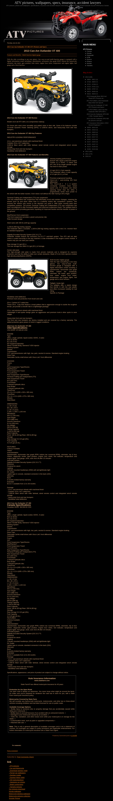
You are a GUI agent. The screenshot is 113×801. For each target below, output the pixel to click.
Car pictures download (17, 789)
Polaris (89, 61)
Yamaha (89, 65)
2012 (87, 151)
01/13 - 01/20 (91, 146)
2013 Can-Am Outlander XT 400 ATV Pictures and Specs (27, 47)
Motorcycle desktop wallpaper (19, 794)
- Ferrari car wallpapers (17, 773)
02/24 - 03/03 (91, 132)
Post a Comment (12, 751)
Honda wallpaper (15, 791)
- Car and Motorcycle (16, 768)
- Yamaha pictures (15, 787)
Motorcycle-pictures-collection (19, 796)
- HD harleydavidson (16, 780)
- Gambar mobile (15, 775)
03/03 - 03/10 (91, 130)
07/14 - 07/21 (91, 87)
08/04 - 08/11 (91, 79)
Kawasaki (90, 55)
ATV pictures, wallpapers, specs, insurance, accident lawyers (58, 3)
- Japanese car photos (17, 782)
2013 (87, 77)
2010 (87, 156)
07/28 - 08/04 (91, 82)
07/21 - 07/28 (91, 84)
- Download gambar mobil (18, 771)
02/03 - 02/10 (91, 139)
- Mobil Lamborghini (16, 784)
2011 (87, 154)
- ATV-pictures (14, 766)
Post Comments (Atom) (25, 757)
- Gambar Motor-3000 (17, 777)
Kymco (89, 59)
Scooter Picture (14, 798)
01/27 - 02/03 (91, 142)
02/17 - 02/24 (91, 134)
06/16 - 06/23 (91, 94)
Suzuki (89, 63)
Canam (89, 51)
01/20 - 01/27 (91, 144)
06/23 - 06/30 (91, 91)
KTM (88, 57)
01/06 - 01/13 (91, 149)
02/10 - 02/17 (91, 137)
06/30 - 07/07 (91, 89)
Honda (89, 53)
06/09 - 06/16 (91, 127)
